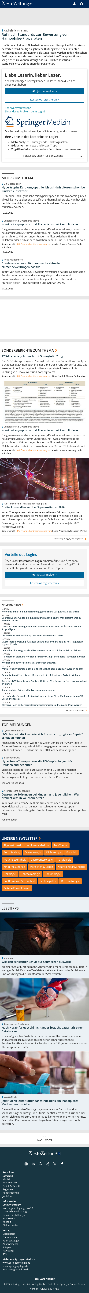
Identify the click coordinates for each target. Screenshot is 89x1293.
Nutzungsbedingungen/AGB (18, 1208)
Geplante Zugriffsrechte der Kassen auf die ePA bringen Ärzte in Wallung (41, 675)
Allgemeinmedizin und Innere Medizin (26, 845)
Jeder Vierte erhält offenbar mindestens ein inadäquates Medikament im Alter (40, 1102)
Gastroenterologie (41, 859)
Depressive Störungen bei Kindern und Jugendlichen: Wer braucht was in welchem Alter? (41, 619)
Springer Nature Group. (72, 1284)
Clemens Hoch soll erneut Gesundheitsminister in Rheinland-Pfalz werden (42, 705)
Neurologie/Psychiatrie (71, 867)
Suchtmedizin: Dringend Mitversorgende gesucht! (29, 690)
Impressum (9, 1218)
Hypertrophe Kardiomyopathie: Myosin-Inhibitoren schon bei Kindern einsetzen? (43, 189)
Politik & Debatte (12, 1186)
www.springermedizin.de (16, 1262)
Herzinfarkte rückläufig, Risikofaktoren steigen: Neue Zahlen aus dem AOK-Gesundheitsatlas (43, 697)
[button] (86, 4)
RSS (5, 1254)
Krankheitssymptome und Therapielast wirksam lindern (40, 224)
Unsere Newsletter (19, 838)
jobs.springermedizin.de (16, 1269)
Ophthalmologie (30, 874)
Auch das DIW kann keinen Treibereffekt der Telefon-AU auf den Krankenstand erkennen (44, 682)
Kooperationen (11, 1192)
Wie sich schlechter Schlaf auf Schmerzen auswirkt (29, 662)
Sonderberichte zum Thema (28, 350)
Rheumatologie (70, 881)
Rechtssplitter (48, 881)
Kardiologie (64, 859)
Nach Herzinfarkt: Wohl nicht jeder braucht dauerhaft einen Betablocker (42, 1029)
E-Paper (7, 1247)
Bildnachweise (10, 1225)
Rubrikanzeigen (11, 1240)
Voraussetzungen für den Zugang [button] (52, 156)
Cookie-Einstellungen (14, 1215)
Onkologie (10, 874)
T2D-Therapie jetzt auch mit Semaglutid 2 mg (32, 356)
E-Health (71, 852)
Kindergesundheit (14, 867)
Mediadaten (9, 1233)
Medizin (7, 1179)
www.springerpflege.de (15, 1266)
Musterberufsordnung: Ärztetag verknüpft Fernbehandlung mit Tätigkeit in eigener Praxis (42, 643)
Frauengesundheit (15, 859)
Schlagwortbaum (12, 1204)
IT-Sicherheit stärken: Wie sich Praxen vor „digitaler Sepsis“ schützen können (43, 656)
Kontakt (7, 1221)
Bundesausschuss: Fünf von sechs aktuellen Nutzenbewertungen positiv (31, 265)
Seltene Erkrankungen (17, 888)
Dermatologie (33, 852)
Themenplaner (11, 1237)
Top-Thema (60, 845)
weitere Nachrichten (76, 710)
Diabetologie (54, 852)
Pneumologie (53, 874)
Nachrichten (11, 604)
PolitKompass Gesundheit (19, 881)
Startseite (8, 1175)
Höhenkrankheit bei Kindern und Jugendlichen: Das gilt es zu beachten (40, 611)
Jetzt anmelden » (44, 91)
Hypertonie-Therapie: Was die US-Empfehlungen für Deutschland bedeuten (37, 763)
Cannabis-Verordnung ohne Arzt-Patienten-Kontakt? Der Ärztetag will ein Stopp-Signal (42, 628)
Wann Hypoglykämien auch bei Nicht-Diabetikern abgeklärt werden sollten (42, 668)
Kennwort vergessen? (18, 108)
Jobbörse (7, 1196)
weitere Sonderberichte (71, 539)
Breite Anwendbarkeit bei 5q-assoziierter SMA (33, 507)
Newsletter (8, 1250)
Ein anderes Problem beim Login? (25, 111)
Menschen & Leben (41, 867)
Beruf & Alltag (12, 852)
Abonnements (10, 1243)
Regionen (8, 1189)
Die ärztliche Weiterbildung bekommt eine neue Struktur (33, 635)
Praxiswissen (10, 1182)
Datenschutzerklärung (15, 1211)
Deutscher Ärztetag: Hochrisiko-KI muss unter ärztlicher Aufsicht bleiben (41, 650)
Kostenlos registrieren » (44, 99)
